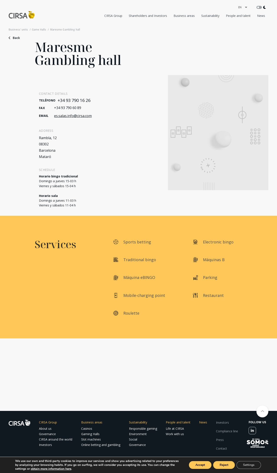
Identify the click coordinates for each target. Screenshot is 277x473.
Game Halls (39, 29)
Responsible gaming (143, 428)
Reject (224, 465)
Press (220, 440)
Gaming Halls (90, 434)
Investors (45, 445)
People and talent (238, 16)
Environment (138, 434)
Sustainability (210, 16)
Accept (200, 465)
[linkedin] (252, 430)
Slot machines (91, 439)
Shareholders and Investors (148, 16)
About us (45, 428)
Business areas (184, 16)
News (261, 16)
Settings (248, 465)
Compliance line (227, 431)
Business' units (18, 29)
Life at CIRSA (175, 428)
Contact (221, 448)
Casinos (86, 428)
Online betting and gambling (100, 445)
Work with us (175, 434)
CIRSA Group (113, 16)
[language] (242, 7)
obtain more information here (51, 469)
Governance (47, 434)
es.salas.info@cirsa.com (73, 115)
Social (133, 439)
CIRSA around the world (55, 439)
